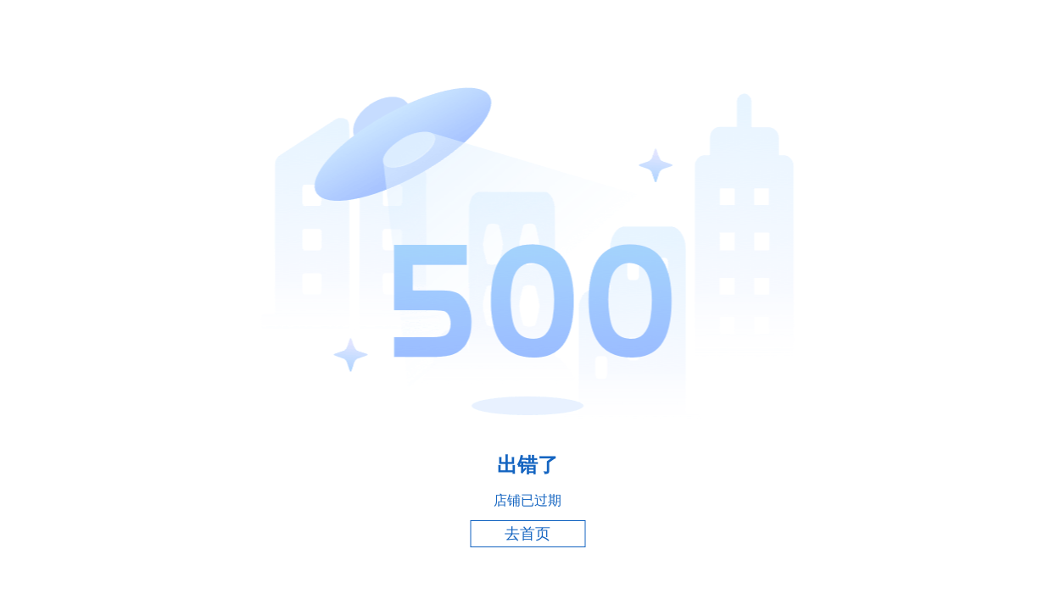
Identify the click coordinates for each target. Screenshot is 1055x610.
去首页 (527, 533)
